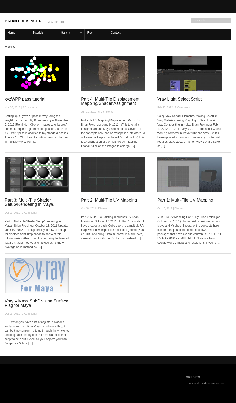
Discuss (103, 208)
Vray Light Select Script (179, 99)
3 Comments (29, 107)
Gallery (70, 33)
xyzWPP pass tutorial (25, 99)
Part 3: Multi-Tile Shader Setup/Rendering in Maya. (29, 202)
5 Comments (105, 111)
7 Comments (182, 107)
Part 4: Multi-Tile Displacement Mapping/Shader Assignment (110, 101)
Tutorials (38, 32)
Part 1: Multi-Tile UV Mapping (185, 200)
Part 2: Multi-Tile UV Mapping (109, 200)
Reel (90, 32)
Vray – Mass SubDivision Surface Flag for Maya (36, 303)
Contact (115, 32)
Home (11, 32)
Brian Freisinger (23, 21)
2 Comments (29, 212)
